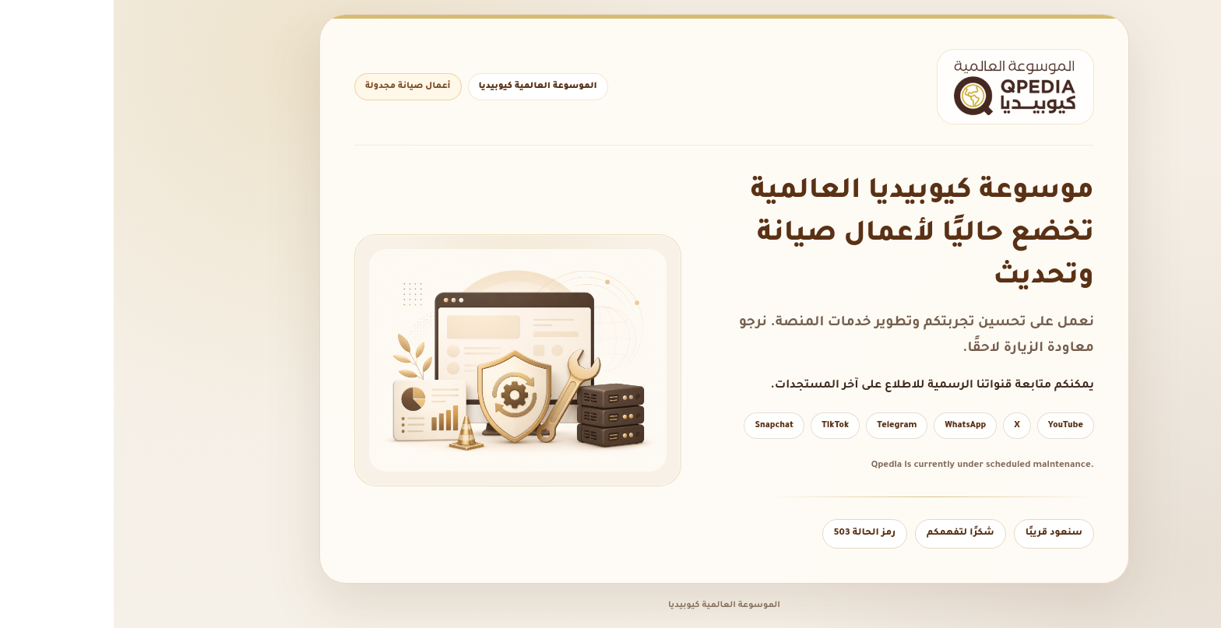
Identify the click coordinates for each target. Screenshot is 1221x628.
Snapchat (660, 425)
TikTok (721, 425)
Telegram (783, 425)
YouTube (951, 425)
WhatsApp (851, 425)
